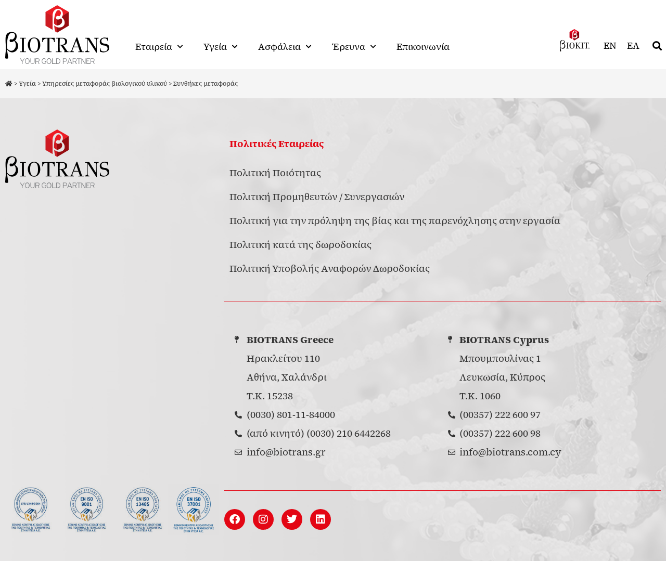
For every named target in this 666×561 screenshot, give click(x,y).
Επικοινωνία (423, 47)
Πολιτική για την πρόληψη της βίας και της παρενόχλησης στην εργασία (394, 220)
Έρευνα (354, 46)
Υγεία (220, 46)
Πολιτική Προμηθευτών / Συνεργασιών (316, 196)
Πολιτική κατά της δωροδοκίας (300, 244)
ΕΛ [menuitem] (633, 46)
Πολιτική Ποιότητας (275, 172)
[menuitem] (610, 46)
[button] (657, 46)
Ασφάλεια (284, 46)
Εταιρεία (159, 46)
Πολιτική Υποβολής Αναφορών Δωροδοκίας (329, 268)
